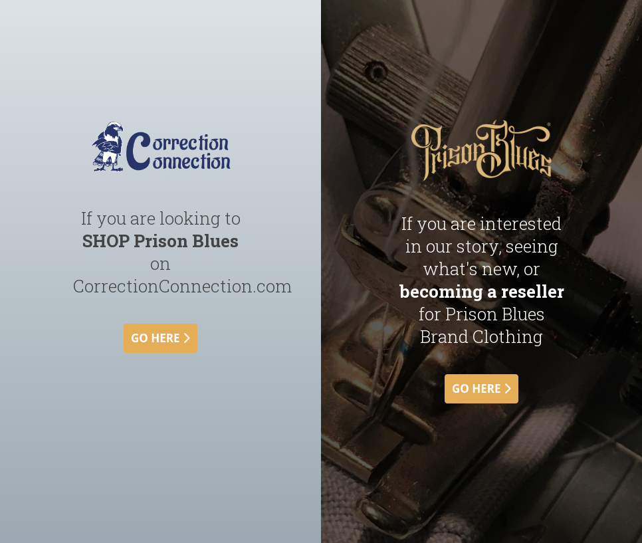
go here (160, 338)
